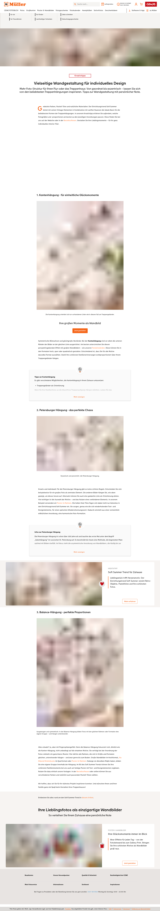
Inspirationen (115, 891)
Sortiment (85, 891)
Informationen (58, 891)
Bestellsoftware (70, 120)
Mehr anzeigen (79, 397)
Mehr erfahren (131, 603)
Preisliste (68, 909)
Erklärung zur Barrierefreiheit (141, 909)
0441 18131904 (93, 898)
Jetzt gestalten (80, 330)
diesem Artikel (87, 801)
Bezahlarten (29, 882)
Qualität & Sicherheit (89, 882)
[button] (136, 4)
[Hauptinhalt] (80, 444)
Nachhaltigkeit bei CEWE (119, 882)
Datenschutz (117, 909)
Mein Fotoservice (31, 891)
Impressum (126, 909)
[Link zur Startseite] (25, 4)
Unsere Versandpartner (61, 882)
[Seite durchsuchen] (86, 4)
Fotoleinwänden (98, 348)
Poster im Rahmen (64, 503)
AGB (110, 909)
